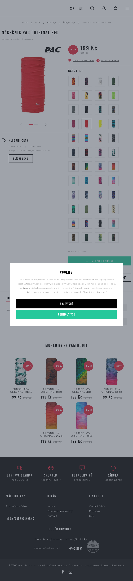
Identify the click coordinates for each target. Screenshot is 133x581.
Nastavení (66, 303)
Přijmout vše (66, 314)
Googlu (26, 288)
